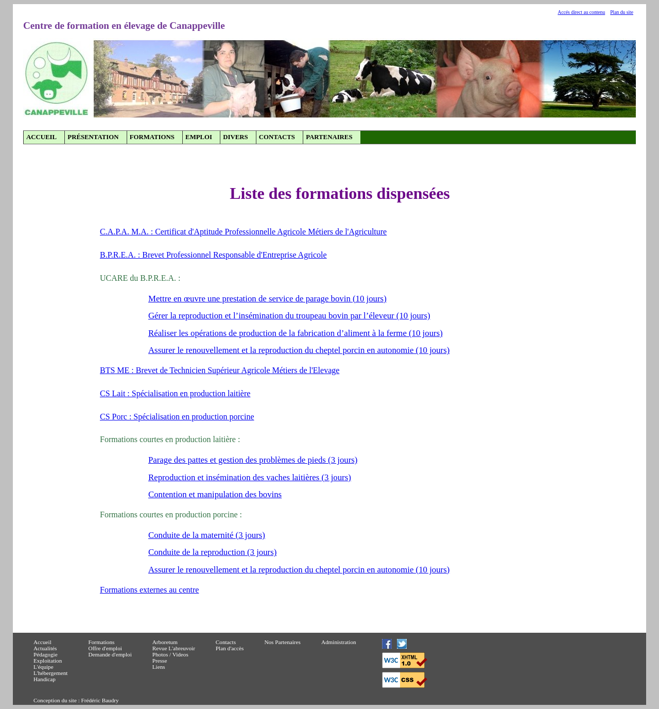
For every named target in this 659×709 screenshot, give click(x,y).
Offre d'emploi (105, 648)
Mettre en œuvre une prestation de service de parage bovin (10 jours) (267, 298)
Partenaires (329, 137)
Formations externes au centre (149, 589)
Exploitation (47, 660)
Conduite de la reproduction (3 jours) (212, 552)
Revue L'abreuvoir (173, 648)
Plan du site (621, 12)
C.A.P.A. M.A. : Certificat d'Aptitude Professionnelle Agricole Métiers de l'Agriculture (243, 231)
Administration (338, 642)
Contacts (277, 137)
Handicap (44, 679)
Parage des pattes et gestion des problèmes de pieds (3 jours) (252, 460)
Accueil (41, 137)
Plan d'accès (230, 648)
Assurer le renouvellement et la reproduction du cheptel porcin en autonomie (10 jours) (298, 350)
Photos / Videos (170, 654)
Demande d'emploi (109, 654)
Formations (152, 137)
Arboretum (165, 642)
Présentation (92, 137)
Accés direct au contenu (581, 12)
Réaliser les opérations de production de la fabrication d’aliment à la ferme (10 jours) (295, 333)
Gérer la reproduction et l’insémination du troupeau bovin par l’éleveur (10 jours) (289, 315)
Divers (235, 137)
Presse (159, 660)
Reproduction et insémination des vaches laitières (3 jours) (249, 477)
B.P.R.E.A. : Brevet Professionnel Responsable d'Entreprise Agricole (213, 254)
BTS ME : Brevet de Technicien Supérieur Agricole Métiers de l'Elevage (219, 370)
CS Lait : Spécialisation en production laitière (175, 393)
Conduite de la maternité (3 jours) (206, 535)
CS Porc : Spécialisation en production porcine (177, 416)
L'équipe (43, 667)
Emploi (198, 137)
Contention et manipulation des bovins (215, 494)
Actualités (45, 648)
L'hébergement (50, 673)
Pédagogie (45, 654)
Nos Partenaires (282, 642)
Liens (158, 667)
